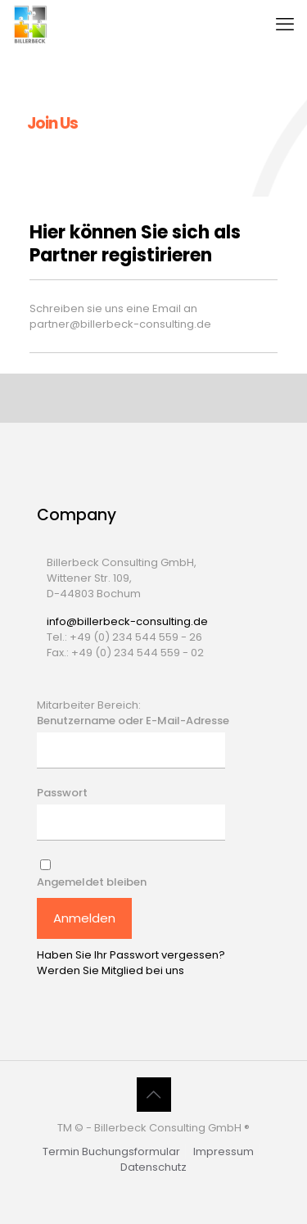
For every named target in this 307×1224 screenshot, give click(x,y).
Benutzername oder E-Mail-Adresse (133, 720)
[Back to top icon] (154, 1094)
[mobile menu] (285, 25)
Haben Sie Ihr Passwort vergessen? (131, 955)
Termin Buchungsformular (111, 1151)
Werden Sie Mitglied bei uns (110, 970)
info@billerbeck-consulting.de (127, 621)
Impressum (223, 1151)
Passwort (62, 792)
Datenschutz (153, 1167)
